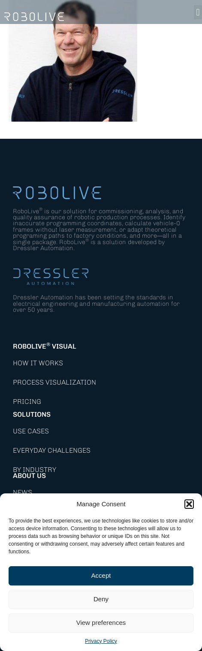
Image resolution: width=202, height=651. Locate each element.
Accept (101, 575)
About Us (29, 476)
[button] (189, 504)
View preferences (101, 622)
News (22, 492)
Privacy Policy (101, 641)
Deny (101, 599)
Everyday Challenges (51, 450)
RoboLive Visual (44, 346)
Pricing (27, 401)
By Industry (34, 470)
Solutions (32, 414)
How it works (38, 363)
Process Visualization (54, 382)
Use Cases (31, 431)
